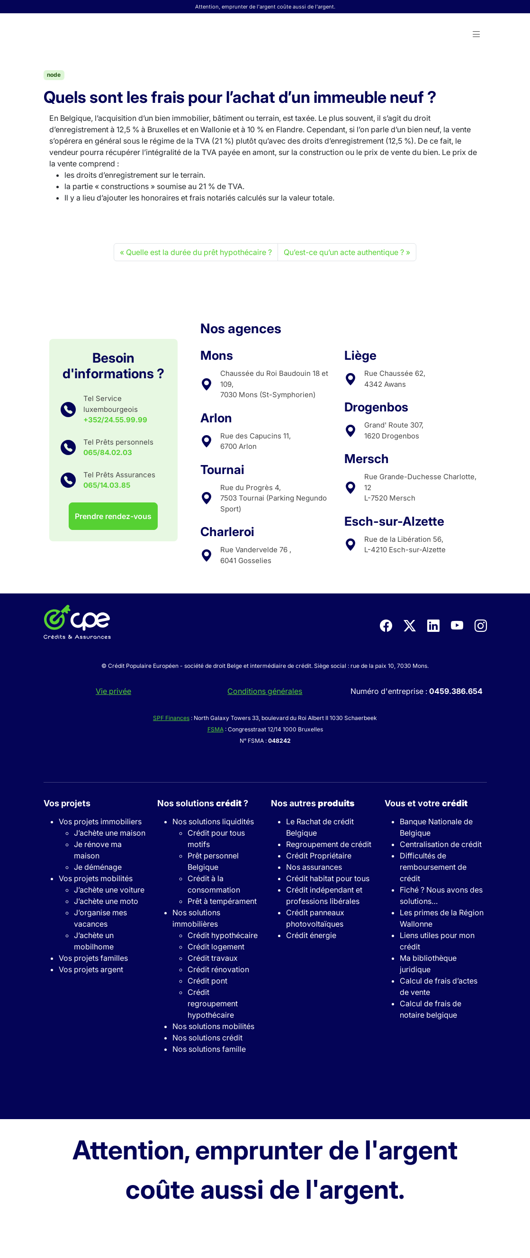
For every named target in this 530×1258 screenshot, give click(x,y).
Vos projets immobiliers (100, 821)
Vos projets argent (91, 969)
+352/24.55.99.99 (115, 419)
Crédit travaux (213, 958)
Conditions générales (264, 691)
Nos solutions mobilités (213, 1026)
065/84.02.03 (107, 452)
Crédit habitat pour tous (327, 878)
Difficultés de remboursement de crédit (433, 867)
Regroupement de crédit (328, 844)
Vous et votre (426, 803)
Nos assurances (314, 867)
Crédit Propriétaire (318, 855)
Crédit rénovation (218, 969)
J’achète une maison (109, 833)
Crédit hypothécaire (223, 935)
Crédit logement (216, 946)
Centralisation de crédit (441, 844)
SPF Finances (171, 717)
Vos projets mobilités (96, 878)
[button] (476, 34)
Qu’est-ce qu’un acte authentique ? (344, 252)
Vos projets (67, 803)
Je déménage (98, 867)
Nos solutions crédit (207, 1037)
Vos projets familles (93, 958)
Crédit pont (207, 980)
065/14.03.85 (106, 485)
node (54, 74)
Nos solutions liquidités (213, 821)
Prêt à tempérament (222, 901)
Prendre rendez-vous (113, 516)
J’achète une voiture (109, 889)
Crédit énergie (311, 935)
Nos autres (312, 803)
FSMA (215, 729)
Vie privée (113, 691)
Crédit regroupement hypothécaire (213, 1003)
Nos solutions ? (202, 803)
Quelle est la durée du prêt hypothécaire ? (199, 252)
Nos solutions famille (209, 1049)
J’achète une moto (106, 901)
